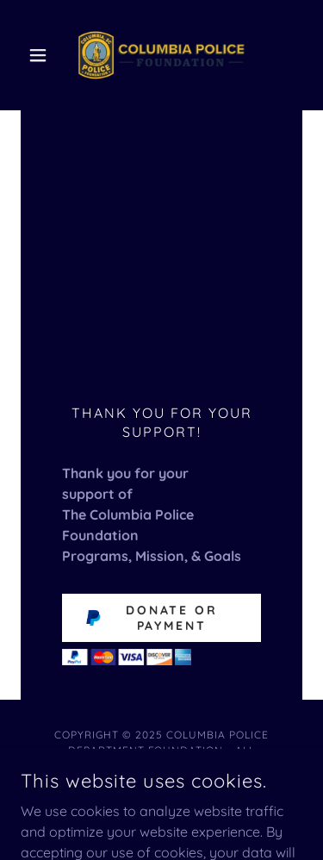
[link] (161, 55)
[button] (42, 55)
